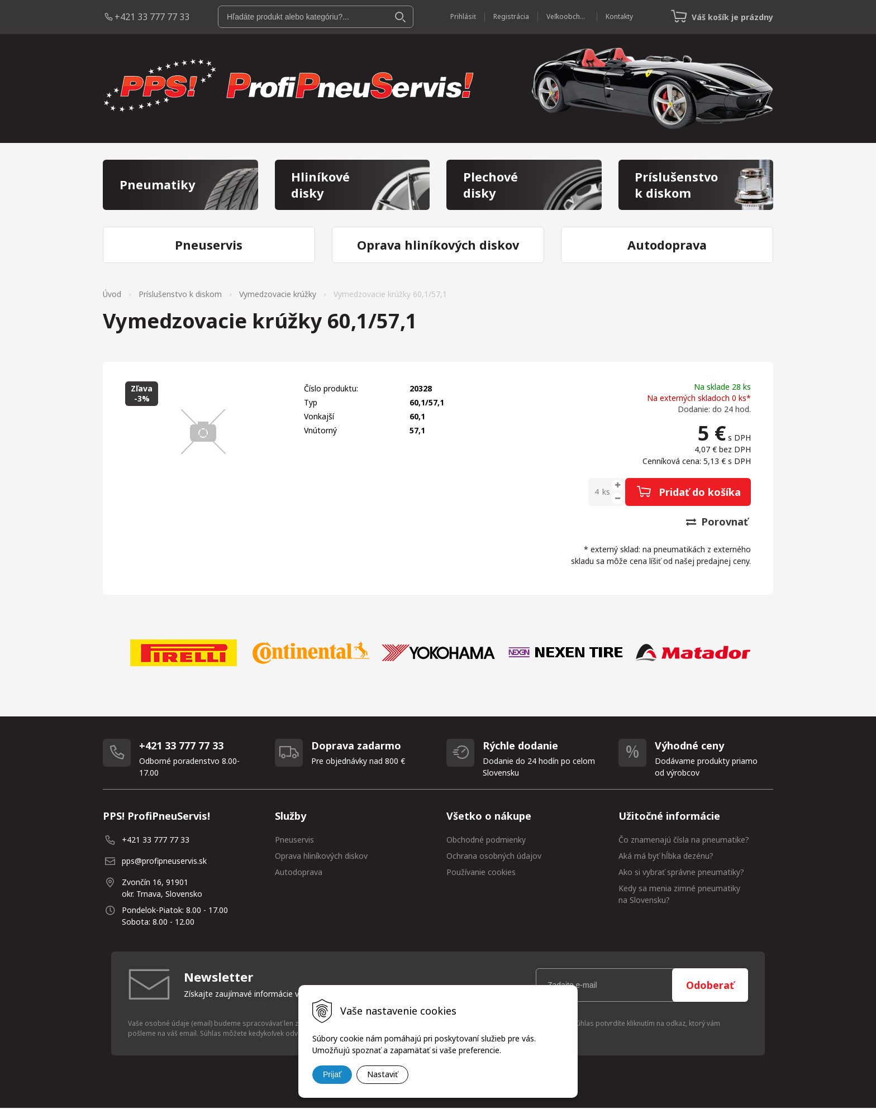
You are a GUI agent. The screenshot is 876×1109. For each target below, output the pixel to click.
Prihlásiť (462, 16)
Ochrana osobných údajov (493, 857)
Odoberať (710, 986)
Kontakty (618, 16)
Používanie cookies (481, 873)
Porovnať (717, 522)
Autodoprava (298, 873)
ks (606, 492)
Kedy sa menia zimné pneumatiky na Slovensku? (679, 895)
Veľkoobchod (567, 16)
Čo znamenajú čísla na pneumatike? (683, 840)
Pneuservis (294, 840)
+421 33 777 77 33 (152, 17)
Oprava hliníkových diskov (321, 857)
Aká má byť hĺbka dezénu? (665, 857)
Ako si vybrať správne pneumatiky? (681, 873)
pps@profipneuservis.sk (164, 862)
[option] (183, 653)
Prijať (332, 1074)
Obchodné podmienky (486, 840)
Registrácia (511, 16)
